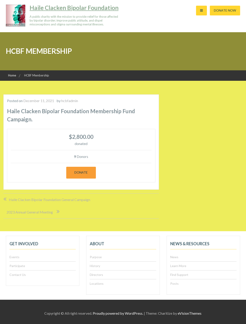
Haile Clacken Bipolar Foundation (74, 7)
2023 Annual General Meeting (30, 212)
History (95, 266)
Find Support (179, 275)
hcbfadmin (69, 100)
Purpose (96, 257)
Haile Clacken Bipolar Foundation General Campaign (49, 199)
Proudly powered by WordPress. (118, 313)
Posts (174, 283)
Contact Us (17, 275)
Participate (17, 266)
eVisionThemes (189, 313)
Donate (81, 172)
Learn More (178, 266)
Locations (97, 283)
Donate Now (225, 10)
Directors (96, 275)
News (174, 257)
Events (14, 257)
